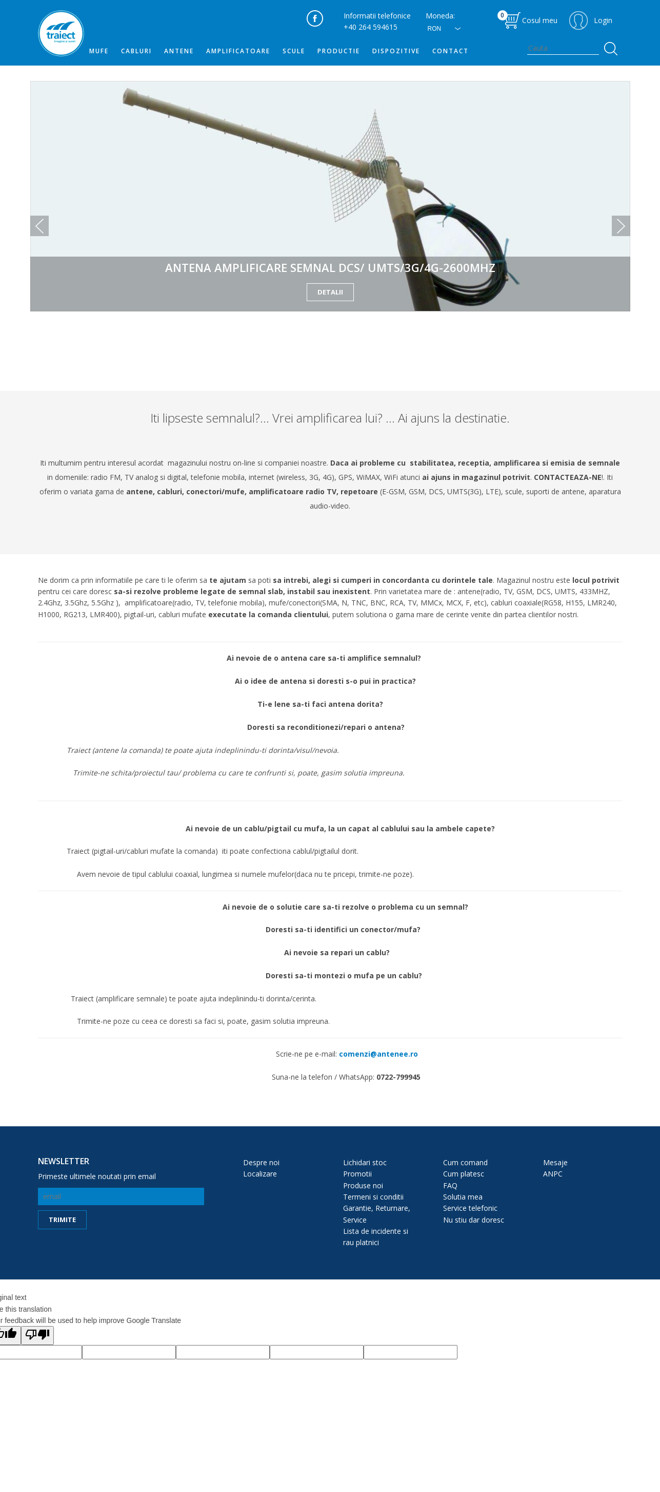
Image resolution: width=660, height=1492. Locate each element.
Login (603, 20)
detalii (330, 292)
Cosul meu (527, 17)
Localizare (260, 1174)
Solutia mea (463, 1197)
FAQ (450, 1185)
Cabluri (136, 51)
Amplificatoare (238, 51)
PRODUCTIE (338, 51)
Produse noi (363, 1185)
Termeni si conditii (373, 1197)
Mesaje (555, 1162)
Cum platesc (463, 1174)
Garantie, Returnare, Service (376, 1213)
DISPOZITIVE (396, 51)
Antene (179, 51)
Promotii (357, 1174)
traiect (61, 33)
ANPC (553, 1174)
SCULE (294, 51)
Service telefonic (470, 1208)
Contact (450, 51)
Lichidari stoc (365, 1162)
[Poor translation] (37, 1335)
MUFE (99, 51)
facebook (315, 18)
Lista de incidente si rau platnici (375, 1236)
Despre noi (261, 1162)
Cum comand (465, 1162)
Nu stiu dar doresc (473, 1220)
